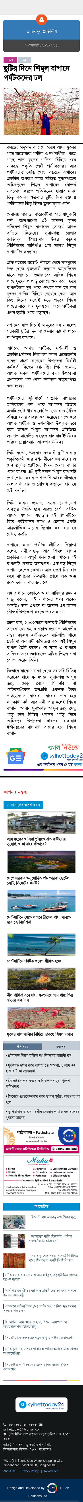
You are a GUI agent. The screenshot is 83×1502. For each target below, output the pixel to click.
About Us (9, 1471)
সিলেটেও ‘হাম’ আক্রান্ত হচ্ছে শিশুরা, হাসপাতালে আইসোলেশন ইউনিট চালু (35, 1324)
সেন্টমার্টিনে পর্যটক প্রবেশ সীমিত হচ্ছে (34, 961)
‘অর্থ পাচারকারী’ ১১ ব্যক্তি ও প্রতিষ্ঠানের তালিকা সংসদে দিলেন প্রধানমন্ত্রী (39, 1292)
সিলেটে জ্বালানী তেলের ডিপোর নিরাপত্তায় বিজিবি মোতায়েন (36, 1367)
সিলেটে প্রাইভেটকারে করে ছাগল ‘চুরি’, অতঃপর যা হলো (43, 1099)
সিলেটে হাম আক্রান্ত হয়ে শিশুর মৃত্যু (53, 1217)
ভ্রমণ (10, 60)
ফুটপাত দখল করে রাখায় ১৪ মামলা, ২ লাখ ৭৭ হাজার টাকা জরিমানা (40, 1068)
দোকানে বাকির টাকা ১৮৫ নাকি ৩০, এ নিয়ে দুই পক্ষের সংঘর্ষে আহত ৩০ (39, 1308)
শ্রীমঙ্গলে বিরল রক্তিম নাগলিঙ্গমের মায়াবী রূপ (39, 1055)
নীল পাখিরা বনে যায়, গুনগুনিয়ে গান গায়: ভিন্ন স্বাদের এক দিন (40, 998)
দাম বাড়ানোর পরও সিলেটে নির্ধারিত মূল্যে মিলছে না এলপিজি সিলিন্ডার (53, 1258)
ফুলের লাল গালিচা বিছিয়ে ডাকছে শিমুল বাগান (40, 1034)
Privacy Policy (30, 1471)
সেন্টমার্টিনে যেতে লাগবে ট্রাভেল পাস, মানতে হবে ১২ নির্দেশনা (39, 920)
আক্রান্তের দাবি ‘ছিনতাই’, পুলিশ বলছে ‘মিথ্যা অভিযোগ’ (50, 1238)
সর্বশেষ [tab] (60, 1046)
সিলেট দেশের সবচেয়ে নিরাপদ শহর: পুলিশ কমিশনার (38, 1083)
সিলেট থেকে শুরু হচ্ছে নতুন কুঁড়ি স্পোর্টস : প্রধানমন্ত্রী (39, 1337)
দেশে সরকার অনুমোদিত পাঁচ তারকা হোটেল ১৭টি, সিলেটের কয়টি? (38, 881)
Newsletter (51, 1471)
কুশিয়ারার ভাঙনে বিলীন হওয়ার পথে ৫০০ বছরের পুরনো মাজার (42, 1114)
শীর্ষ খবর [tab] (22, 1046)
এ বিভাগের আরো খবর (23, 805)
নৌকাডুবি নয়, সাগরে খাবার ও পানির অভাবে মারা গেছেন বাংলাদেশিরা (40, 1351)
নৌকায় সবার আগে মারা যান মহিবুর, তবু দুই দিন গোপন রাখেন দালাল (40, 1277)
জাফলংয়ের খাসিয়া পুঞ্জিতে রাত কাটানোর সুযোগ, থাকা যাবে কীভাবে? (36, 841)
